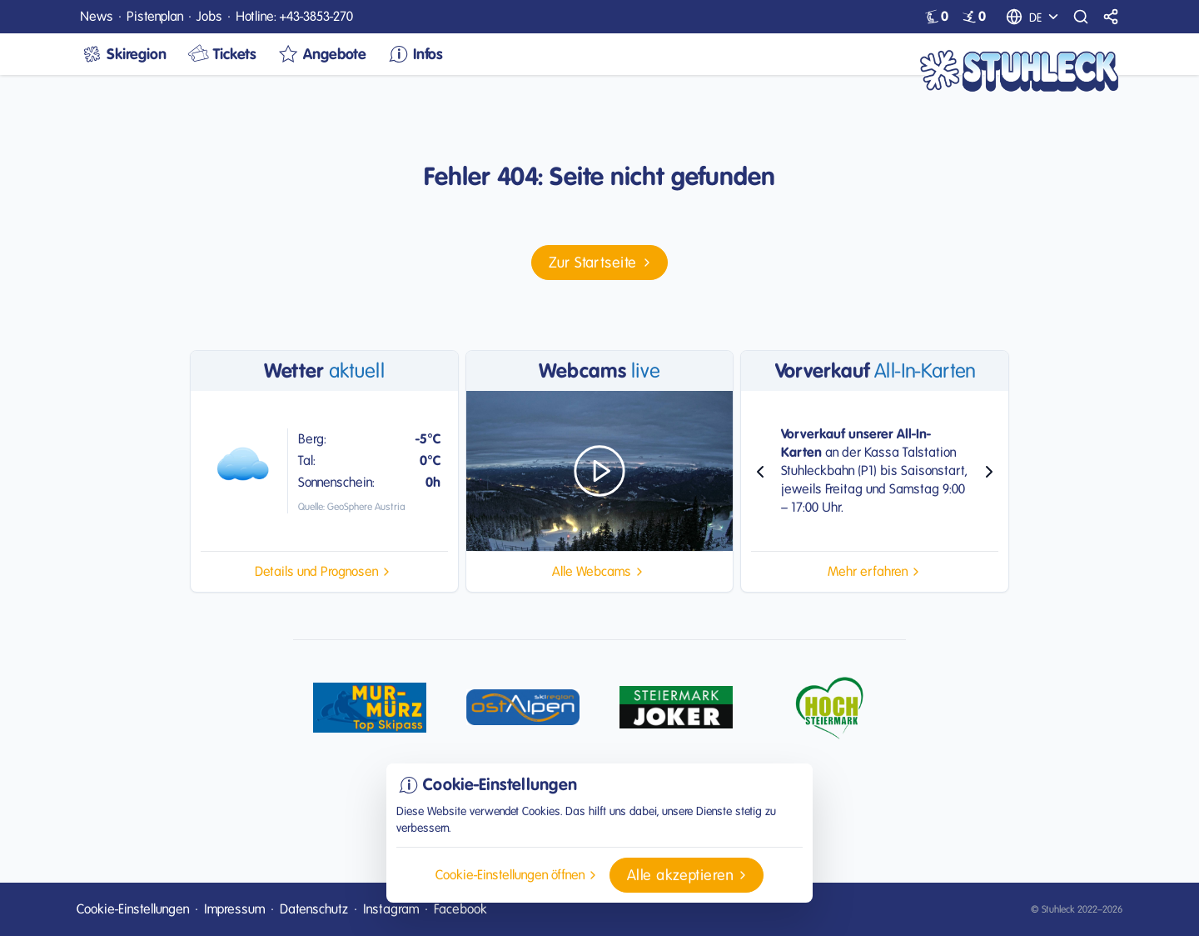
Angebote (321, 54)
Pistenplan (155, 16)
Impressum (234, 909)
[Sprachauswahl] (1045, 16)
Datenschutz (314, 909)
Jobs (209, 16)
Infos (414, 54)
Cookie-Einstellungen (133, 909)
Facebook (460, 909)
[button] (599, 262)
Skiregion (123, 54)
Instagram (391, 909)
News (96, 16)
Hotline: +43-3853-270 (294, 16)
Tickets (221, 54)
